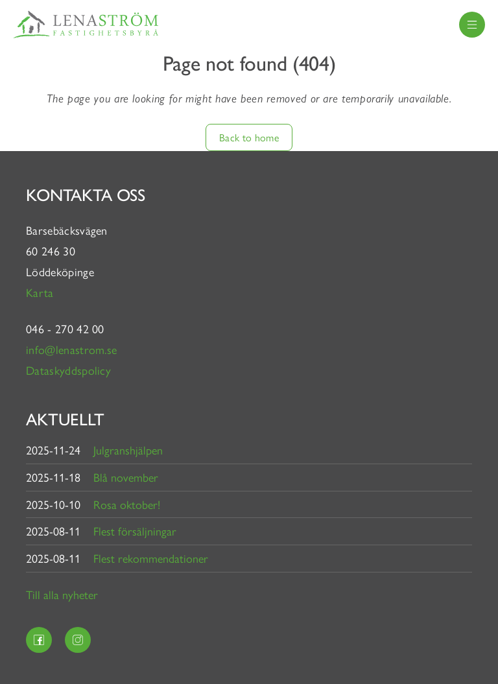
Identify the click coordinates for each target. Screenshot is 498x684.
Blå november (125, 477)
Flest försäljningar (134, 531)
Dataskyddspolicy (68, 370)
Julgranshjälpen (128, 450)
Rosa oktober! (126, 504)
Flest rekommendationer (150, 558)
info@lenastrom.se (71, 349)
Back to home (249, 137)
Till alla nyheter (62, 594)
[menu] (472, 25)
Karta (41, 292)
